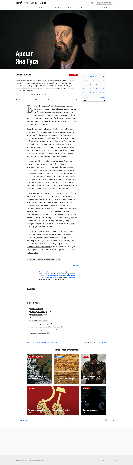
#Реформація (31, 259)
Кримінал (86, 388)
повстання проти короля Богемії (39, 247)
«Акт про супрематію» (38, 324)
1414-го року (102, 342)
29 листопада (110, 420)
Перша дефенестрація (38, 312)
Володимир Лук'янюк (24, 75)
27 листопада (23, 420)
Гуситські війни (36, 315)
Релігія (38, 342)
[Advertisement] (93, 132)
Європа (43, 342)
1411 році (53, 147)
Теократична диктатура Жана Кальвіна (45, 327)
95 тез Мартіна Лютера (39, 321)
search (87, 3)
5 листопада (31, 161)
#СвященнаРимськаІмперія (46, 259)
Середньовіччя (52, 342)
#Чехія (58, 259)
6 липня (72, 224)
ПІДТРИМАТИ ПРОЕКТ (104, 3)
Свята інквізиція (36, 309)
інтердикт (54, 150)
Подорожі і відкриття (36, 357)
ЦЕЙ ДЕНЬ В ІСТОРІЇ (31, 3)
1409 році (51, 138)
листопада (93, 342)
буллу (67, 144)
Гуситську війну (33, 253)
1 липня (31, 220)
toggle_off (116, 3)
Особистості (73, 75)
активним (72, 277)
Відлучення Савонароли (39, 318)
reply (76, 100)
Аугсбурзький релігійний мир (41, 330)
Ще (91, 7)
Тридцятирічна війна (38, 333)
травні (68, 211)
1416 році (47, 231)
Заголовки (42, 7)
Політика (86, 357)
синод (36, 144)
